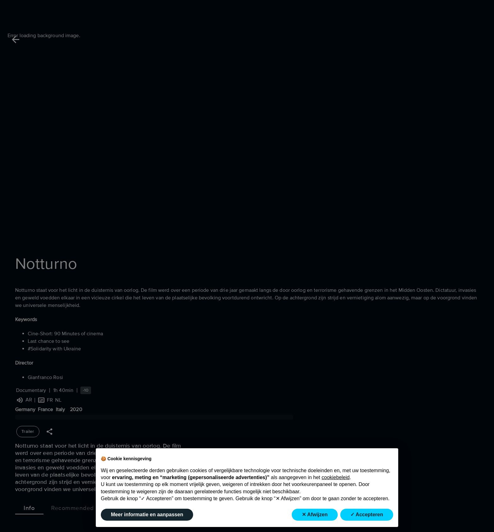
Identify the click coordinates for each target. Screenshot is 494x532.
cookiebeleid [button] (336, 477)
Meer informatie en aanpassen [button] (147, 514)
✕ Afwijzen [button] (315, 514)
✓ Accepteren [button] (366, 514)
